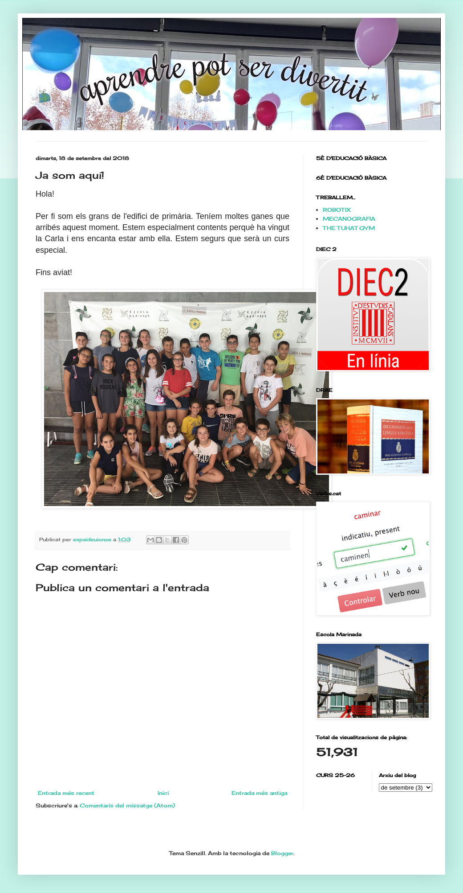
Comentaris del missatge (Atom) (127, 805)
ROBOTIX (337, 209)
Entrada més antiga (259, 793)
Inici (163, 793)
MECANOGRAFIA (349, 218)
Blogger (282, 853)
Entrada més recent (66, 793)
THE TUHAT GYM (349, 228)
